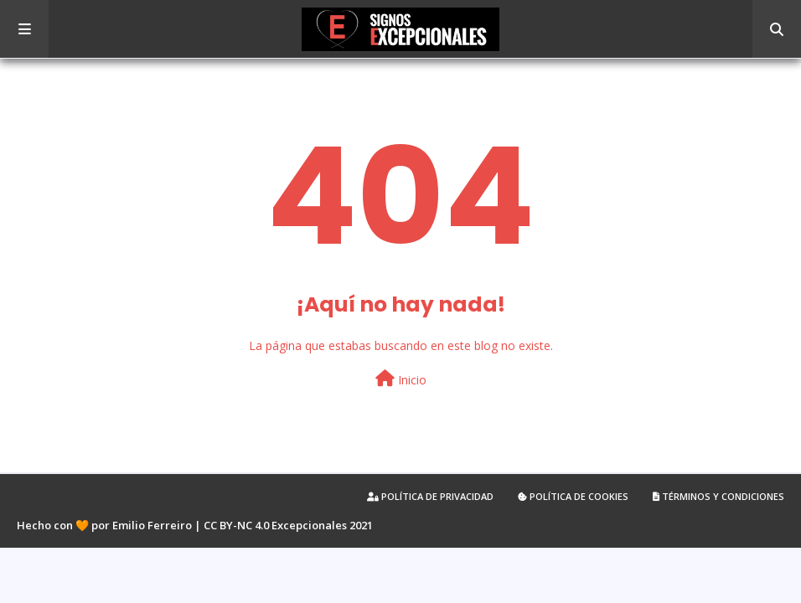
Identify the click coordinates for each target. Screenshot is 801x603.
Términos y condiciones (718, 496)
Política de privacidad (430, 496)
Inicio (400, 379)
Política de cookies (573, 496)
